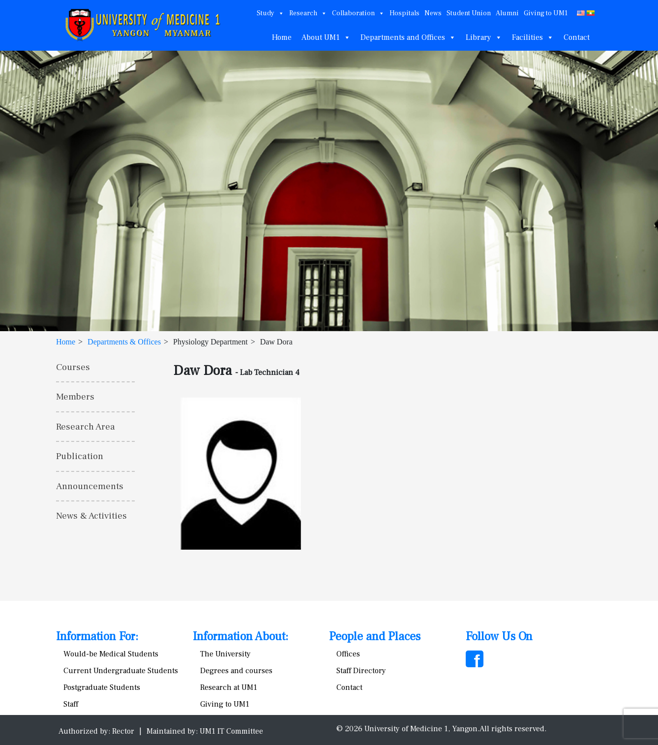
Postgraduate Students (101, 687)
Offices (348, 654)
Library (484, 37)
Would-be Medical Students (110, 654)
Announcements (89, 486)
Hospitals (404, 13)
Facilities (533, 37)
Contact (577, 37)
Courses (73, 367)
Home (282, 37)
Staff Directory (361, 671)
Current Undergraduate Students (120, 671)
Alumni (507, 13)
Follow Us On (499, 636)
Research (308, 13)
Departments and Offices (408, 37)
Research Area (85, 427)
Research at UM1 (228, 687)
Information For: (97, 636)
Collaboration (358, 13)
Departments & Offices (124, 342)
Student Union (469, 13)
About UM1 (326, 37)
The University (225, 654)
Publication (79, 456)
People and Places (374, 636)
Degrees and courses (236, 671)
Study (270, 13)
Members (75, 397)
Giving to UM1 (546, 13)
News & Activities (91, 516)
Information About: (240, 636)
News (433, 13)
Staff (70, 704)
